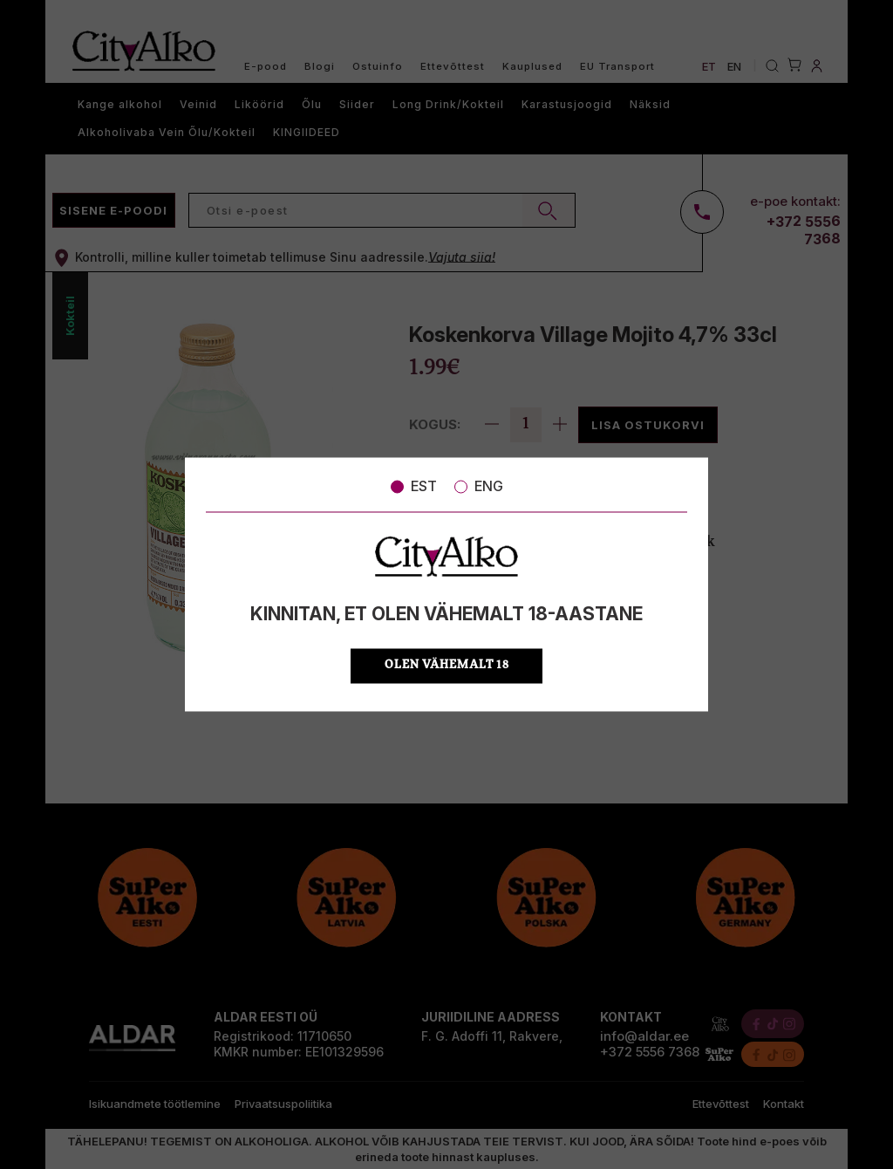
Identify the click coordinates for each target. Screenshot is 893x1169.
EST (414, 486)
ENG (478, 486)
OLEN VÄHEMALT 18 (447, 666)
